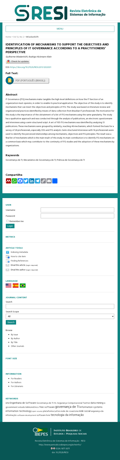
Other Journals (17, 346)
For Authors (16, 382)
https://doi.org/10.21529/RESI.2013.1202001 (30, 67)
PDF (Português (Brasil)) (30, 81)
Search (60, 304)
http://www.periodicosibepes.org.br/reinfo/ (60, 445)
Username (10, 210)
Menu (60, 28)
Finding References (19, 261)
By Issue (14, 334)
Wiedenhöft (32, 37)
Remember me (16, 221)
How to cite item (18, 256)
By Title (14, 342)
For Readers (16, 378)
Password (10, 216)
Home (8, 37)
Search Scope (60, 314)
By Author (15, 338)
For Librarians (17, 386)
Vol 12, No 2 (18, 37)
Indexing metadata (19, 252)
